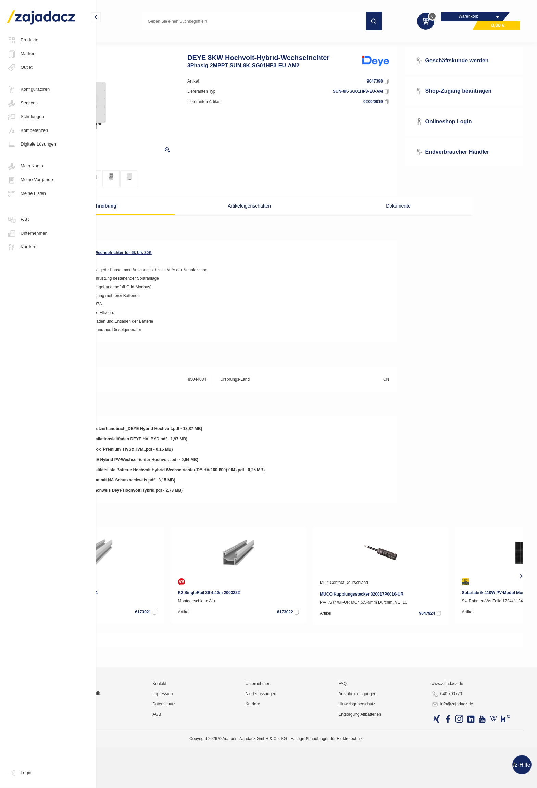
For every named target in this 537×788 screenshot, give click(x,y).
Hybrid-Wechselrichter (216, 42)
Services (22, 103)
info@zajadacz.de (468, 779)
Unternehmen (27, 233)
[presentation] (108, 587)
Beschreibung (159, 217)
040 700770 (463, 769)
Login (19, 773)
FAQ (18, 220)
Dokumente (367, 217)
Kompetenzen (27, 131)
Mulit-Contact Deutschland (422, 594)
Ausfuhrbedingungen (388, 769)
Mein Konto (25, 166)
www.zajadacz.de (463, 758)
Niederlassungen (306, 769)
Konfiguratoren (28, 90)
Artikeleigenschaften (263, 217)
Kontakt (219, 758)
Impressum (222, 769)
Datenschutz (223, 779)
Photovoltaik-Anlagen (126, 42)
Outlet (20, 68)
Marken (21, 54)
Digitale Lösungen (31, 144)
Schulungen (25, 117)
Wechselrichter (170, 42)
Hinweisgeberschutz (387, 779)
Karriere (21, 247)
